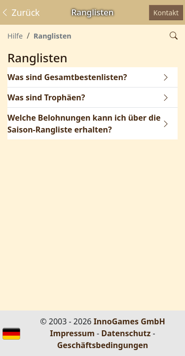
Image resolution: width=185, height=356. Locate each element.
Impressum (72, 333)
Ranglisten (53, 36)
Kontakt (166, 12)
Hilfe (15, 36)
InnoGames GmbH (129, 321)
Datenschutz (125, 333)
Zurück (20, 12)
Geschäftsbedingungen (102, 345)
